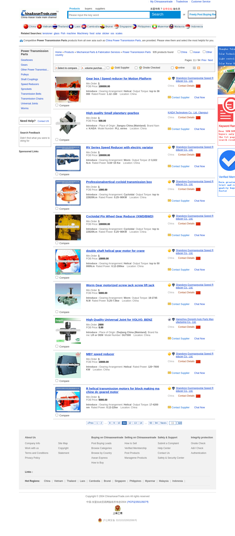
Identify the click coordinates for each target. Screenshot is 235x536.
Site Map (63, 443)
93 (151, 423)
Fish (63, 33)
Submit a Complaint (168, 443)
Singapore (120, 481)
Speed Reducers (30, 84)
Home (58, 52)
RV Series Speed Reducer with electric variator (119, 147)
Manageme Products (136, 457)
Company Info (32, 443)
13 (135, 423)
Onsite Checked (149, 67)
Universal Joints (29, 103)
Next (210, 60)
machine (71, 33)
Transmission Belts (31, 93)
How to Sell (131, 443)
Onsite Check (198, 443)
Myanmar (150, 481)
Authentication (198, 453)
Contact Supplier (180, 97)
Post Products (132, 453)
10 (119, 423)
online (178, 67)
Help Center (164, 448)
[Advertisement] (35, 216)
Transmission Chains (32, 98)
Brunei (107, 481)
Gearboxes (27, 60)
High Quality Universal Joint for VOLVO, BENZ (119, 319)
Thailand (71, 481)
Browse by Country (101, 453)
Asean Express (99, 457)
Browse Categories (101, 448)
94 (156, 423)
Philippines (135, 481)
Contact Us (164, 453)
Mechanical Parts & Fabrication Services (98, 52)
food (92, 33)
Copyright (63, 448)
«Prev (90, 423)
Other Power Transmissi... (35, 69)
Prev (203, 60)
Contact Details (186, 85)
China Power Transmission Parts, (123, 40)
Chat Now (199, 97)
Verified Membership (135, 448)
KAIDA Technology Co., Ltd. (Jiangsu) (188, 112)
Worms (25, 108)
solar (98, 33)
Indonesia (177, 481)
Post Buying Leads (101, 443)
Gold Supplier (120, 67)
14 (141, 423)
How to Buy (97, 462)
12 (130, 423)
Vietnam (58, 481)
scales (118, 33)
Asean (196, 52)
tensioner (47, 33)
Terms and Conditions (36, 453)
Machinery (82, 33)
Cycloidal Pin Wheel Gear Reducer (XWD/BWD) (119, 216)
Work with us (32, 448)
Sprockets (26, 89)
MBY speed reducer (100, 354)
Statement (63, 453)
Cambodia (94, 481)
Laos (82, 481)
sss (112, 33)
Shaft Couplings (29, 79)
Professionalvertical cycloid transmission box (119, 182)
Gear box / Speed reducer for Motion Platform (118, 78)
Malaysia (163, 481)
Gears (24, 64)
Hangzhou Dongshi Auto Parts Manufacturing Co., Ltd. (194, 320)
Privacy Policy (32, 457)
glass (56, 33)
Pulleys (25, 74)
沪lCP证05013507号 (138, 502)
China (184, 52)
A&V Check (197, 448)
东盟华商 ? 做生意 (165, 8)
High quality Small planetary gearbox (112, 113)
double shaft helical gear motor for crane (115, 250)
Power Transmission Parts (137, 52)
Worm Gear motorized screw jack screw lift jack (120, 285)
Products (69, 52)
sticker (105, 33)
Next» (163, 423)
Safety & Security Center (171, 457)
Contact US (43, 121)
